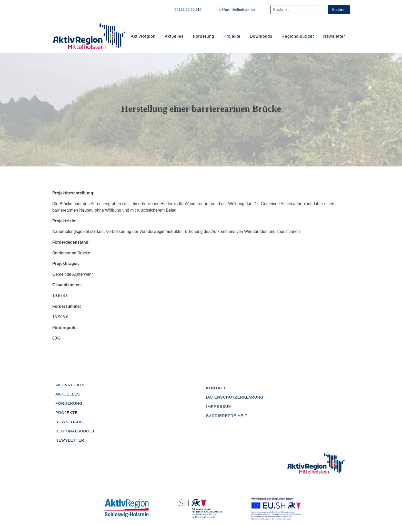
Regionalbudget (298, 36)
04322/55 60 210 (188, 9)
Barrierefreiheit (226, 415)
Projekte (231, 36)
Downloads (261, 36)
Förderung (203, 36)
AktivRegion (143, 36)
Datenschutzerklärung (235, 397)
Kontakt (216, 388)
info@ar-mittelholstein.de (235, 9)
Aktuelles (174, 36)
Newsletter (334, 36)
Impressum (219, 406)
